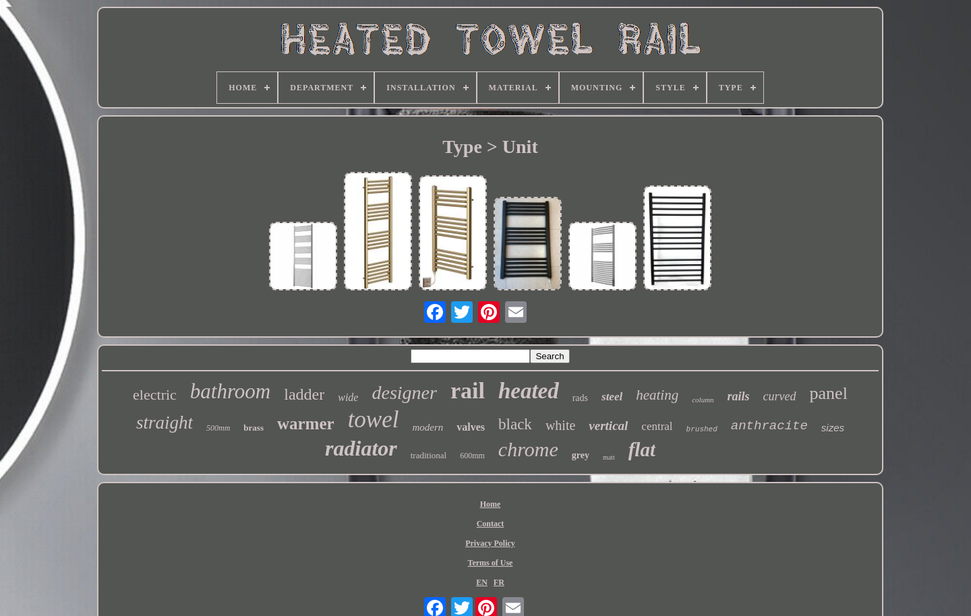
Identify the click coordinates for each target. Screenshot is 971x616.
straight (164, 422)
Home (490, 504)
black (515, 424)
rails (739, 396)
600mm (472, 455)
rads (580, 398)
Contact (490, 523)
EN (482, 582)
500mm (218, 428)
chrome (528, 449)
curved (779, 396)
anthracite (769, 426)
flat (641, 449)
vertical (608, 426)
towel (373, 419)
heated (528, 391)
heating (657, 395)
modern (427, 427)
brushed (701, 429)
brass (253, 428)
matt (609, 457)
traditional (428, 455)
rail (467, 390)
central (656, 426)
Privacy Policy (490, 543)
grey (580, 455)
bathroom (230, 391)
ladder (304, 394)
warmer (305, 423)
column (702, 400)
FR (499, 582)
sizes (832, 427)
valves (471, 427)
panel (829, 393)
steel (611, 396)
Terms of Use (490, 562)
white (560, 425)
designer (404, 392)
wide (348, 397)
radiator (361, 448)
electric (155, 394)
